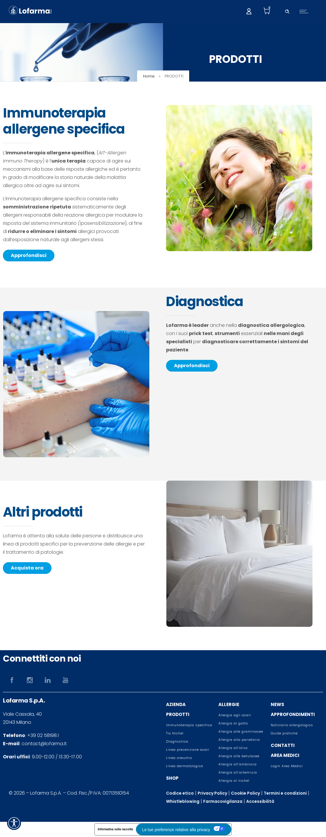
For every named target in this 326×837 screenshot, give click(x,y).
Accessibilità (260, 801)
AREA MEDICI (285, 755)
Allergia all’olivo (233, 747)
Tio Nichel (175, 733)
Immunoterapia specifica (189, 725)
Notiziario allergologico (292, 725)
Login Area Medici (287, 766)
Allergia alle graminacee (240, 731)
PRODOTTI (177, 714)
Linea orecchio (179, 757)
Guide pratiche (284, 733)
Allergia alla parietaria (239, 739)
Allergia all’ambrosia (237, 764)
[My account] (249, 10)
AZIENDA (176, 704)
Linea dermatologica (184, 766)
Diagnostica (177, 741)
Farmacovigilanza (222, 801)
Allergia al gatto (233, 723)
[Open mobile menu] (305, 11)
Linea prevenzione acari (187, 749)
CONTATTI (283, 745)
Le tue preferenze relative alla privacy (176, 829)
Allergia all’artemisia (237, 772)
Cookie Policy (245, 793)
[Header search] (287, 10)
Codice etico (180, 793)
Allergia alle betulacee (238, 756)
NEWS (277, 704)
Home (149, 76)
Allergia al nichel (233, 780)
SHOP (172, 778)
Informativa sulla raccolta (115, 829)
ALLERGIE (228, 704)
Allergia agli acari (234, 715)
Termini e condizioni (285, 793)
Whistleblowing (182, 801)
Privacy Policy (212, 793)
